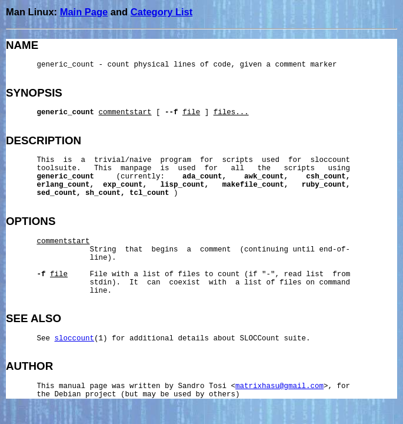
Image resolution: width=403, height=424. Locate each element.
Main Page (84, 11)
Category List (161, 11)
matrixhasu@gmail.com (279, 386)
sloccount (75, 338)
